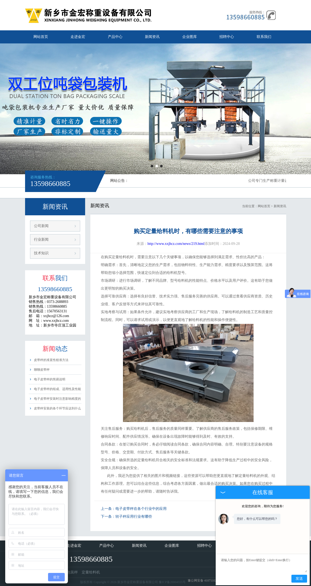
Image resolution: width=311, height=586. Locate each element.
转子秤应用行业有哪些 (133, 517)
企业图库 (189, 37)
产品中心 (115, 37)
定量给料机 (91, 572)
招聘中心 (226, 37)
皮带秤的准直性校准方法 (51, 360)
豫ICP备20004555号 (172, 582)
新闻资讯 (152, 37)
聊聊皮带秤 (42, 369)
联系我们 (264, 37)
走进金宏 (78, 37)
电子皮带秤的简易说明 (49, 379)
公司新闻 (41, 226)
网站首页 (40, 37)
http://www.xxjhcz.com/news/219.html (176, 244)
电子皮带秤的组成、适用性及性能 (57, 389)
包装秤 (72, 572)
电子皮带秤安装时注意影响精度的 (57, 399)
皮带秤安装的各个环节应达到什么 (57, 408)
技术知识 (41, 253)
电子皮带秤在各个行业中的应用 (141, 509)
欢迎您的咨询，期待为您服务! (263, 506)
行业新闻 (41, 239)
